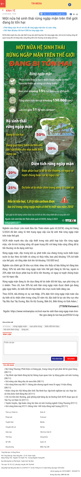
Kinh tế (10, 10)
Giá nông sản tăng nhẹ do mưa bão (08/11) (24, 381)
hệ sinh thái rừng (11, 329)
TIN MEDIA (36, 3)
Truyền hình (10, 422)
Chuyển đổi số (11, 427)
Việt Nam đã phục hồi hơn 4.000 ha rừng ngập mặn (23, 30)
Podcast (43, 417)
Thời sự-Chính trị (11, 412)
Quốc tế (43, 442)
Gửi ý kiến (71, 359)
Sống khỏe (44, 437)
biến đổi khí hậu (52, 326)
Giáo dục (9, 432)
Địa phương (10, 447)
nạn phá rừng (36, 326)
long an (25, 329)
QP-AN (8, 442)
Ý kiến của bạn (40, 348)
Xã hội (42, 427)
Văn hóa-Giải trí (45, 432)
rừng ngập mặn (20, 326)
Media (42, 422)
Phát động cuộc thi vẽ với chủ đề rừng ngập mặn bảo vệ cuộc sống (30, 27)
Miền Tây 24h (44, 447)
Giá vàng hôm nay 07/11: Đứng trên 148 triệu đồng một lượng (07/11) (36, 406)
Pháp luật (9, 417)
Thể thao (9, 437)
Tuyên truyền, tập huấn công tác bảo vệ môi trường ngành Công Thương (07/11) (41, 403)
